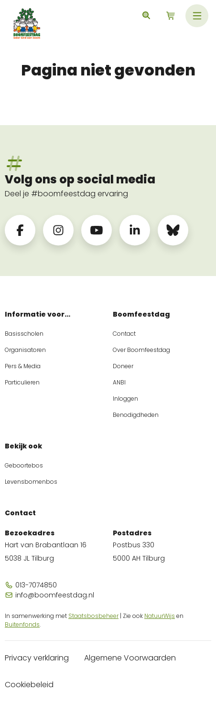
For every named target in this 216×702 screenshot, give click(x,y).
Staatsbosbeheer (93, 616)
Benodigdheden (136, 415)
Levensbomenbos (31, 482)
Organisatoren (25, 350)
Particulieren (22, 382)
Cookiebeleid (29, 684)
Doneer (123, 366)
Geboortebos (24, 465)
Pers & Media (23, 366)
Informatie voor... (37, 314)
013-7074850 (31, 585)
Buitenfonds (22, 624)
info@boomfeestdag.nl (49, 595)
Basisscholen (24, 334)
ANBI (119, 382)
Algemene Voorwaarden (130, 657)
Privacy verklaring (37, 657)
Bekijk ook (23, 446)
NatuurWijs (159, 616)
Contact (124, 334)
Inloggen (125, 398)
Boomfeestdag (141, 314)
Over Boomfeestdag (141, 350)
